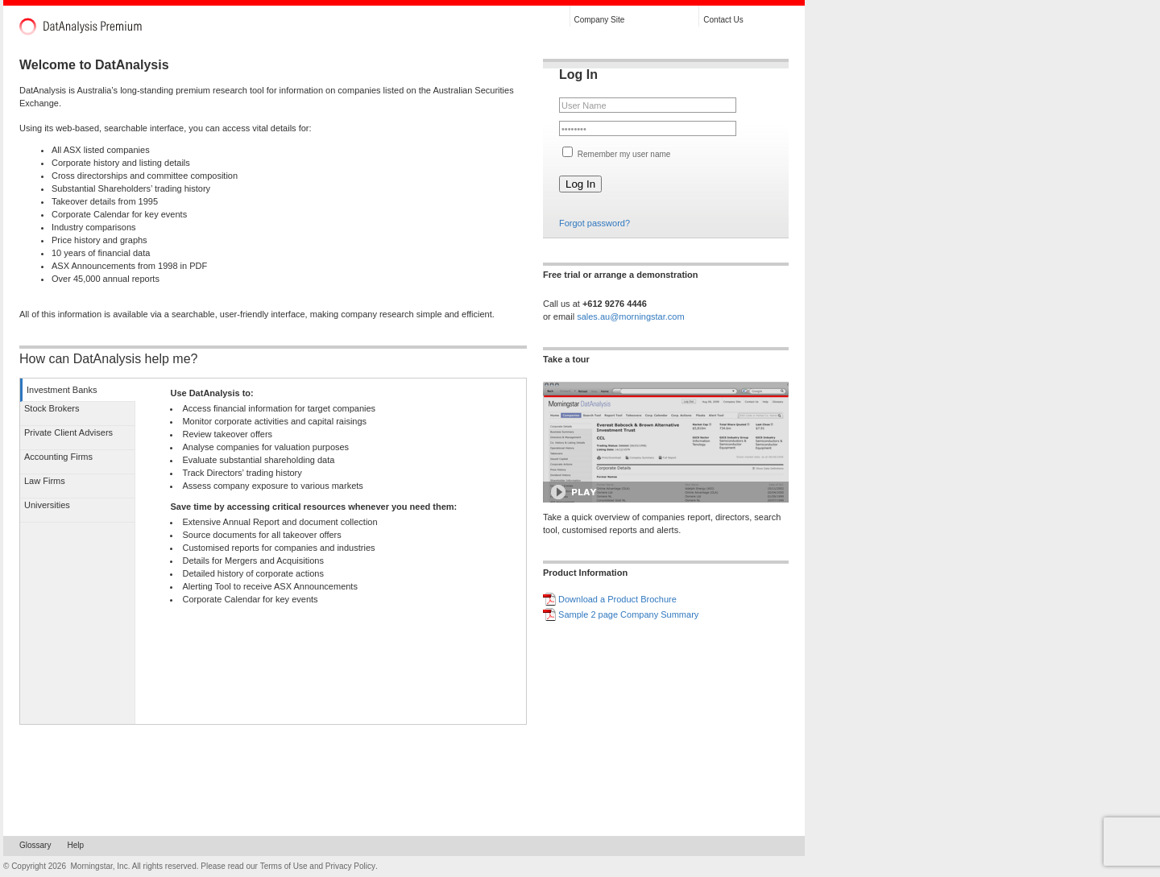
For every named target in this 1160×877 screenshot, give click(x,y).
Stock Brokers (51, 408)
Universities (47, 505)
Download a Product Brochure (617, 599)
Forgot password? (594, 223)
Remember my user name (622, 154)
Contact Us (723, 19)
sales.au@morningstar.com (630, 316)
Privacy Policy (350, 866)
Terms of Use (284, 866)
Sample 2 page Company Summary (628, 614)
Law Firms (44, 481)
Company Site (599, 19)
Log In (580, 184)
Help (75, 845)
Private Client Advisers (68, 432)
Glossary (35, 845)
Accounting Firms (58, 456)
